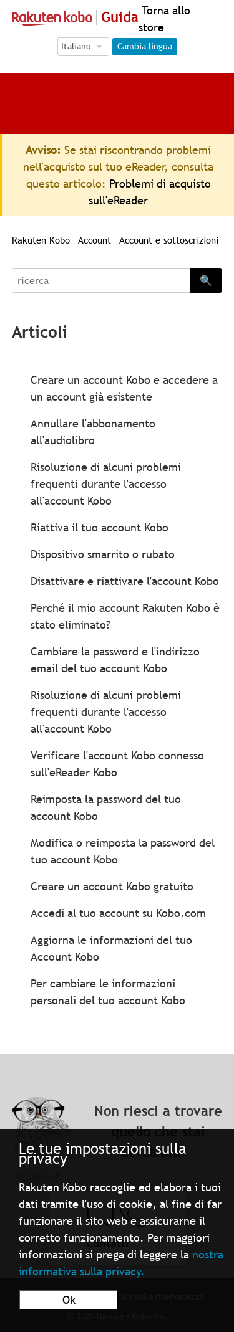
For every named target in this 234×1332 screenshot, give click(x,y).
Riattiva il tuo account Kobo (99, 527)
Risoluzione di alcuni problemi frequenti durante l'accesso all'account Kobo (106, 484)
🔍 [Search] (206, 280)
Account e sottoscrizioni (168, 240)
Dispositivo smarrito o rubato (103, 554)
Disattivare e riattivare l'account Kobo (125, 581)
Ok (69, 1300)
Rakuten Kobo (41, 240)
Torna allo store (164, 18)
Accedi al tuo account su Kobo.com (118, 913)
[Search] (101, 280)
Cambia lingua (144, 46)
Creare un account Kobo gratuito (112, 886)
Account (94, 240)
